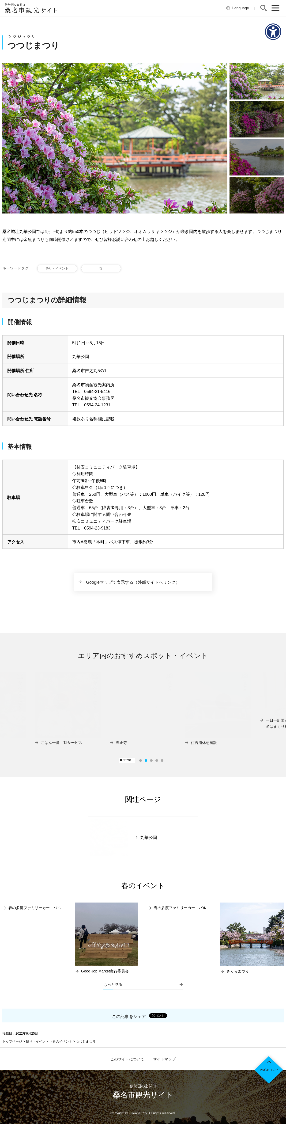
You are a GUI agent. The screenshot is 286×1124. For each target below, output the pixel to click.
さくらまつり (237, 971)
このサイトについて (127, 1059)
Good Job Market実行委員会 (105, 971)
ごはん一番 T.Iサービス (61, 743)
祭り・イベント (56, 268)
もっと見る (113, 985)
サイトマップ (164, 1059)
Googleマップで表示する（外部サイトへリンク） (133, 582)
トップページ (12, 1041)
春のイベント (62, 1041)
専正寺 (121, 743)
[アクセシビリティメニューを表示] (273, 31)
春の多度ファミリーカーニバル (34, 908)
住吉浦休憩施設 (204, 743)
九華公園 (148, 837)
